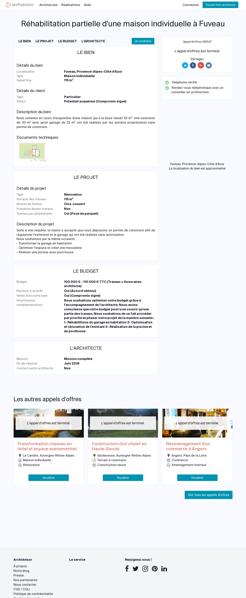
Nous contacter (24, 585)
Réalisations (70, 5)
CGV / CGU (21, 589)
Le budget (67, 41)
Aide (87, 5)
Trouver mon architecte (220, 5)
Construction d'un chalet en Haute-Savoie (119, 446)
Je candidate (143, 41)
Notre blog (21, 571)
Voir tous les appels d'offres (208, 495)
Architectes (48, 5)
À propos (20, 566)
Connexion (190, 5)
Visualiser (48, 477)
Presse (18, 575)
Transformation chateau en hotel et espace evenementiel (47, 446)
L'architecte (93, 41)
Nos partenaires (25, 580)
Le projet (45, 41)
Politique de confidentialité (33, 594)
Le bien (24, 41)
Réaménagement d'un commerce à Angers (188, 446)
